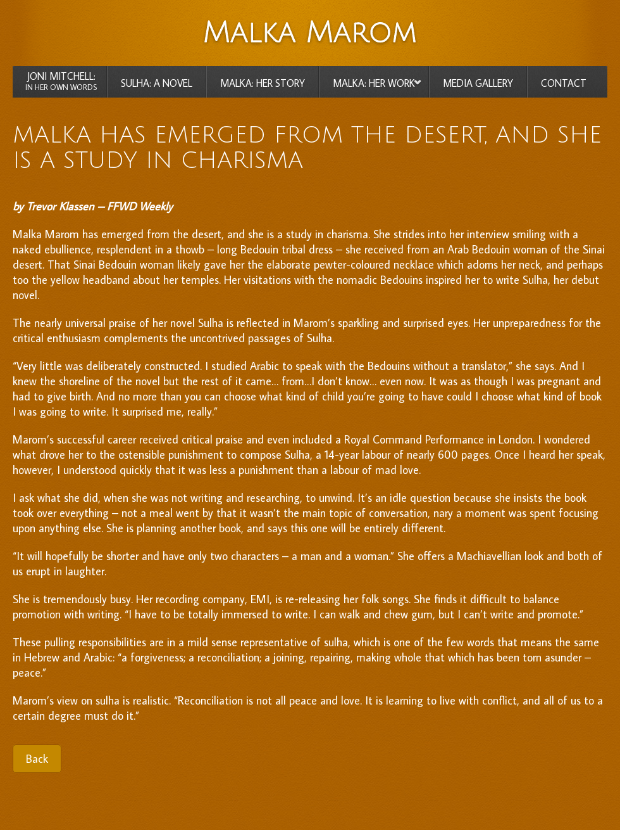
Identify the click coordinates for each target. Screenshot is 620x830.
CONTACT (563, 83)
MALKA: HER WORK (374, 83)
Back (37, 758)
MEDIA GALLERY (478, 83)
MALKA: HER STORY (262, 83)
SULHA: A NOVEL (156, 83)
